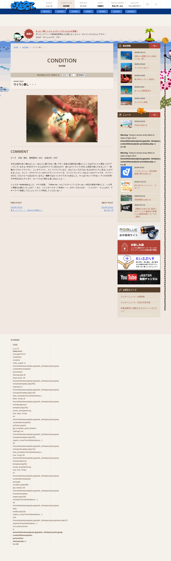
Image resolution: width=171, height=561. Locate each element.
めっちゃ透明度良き (142, 91)
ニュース (16, 348)
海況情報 (25, 47)
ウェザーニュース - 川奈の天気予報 (135, 302)
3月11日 (46, 12)
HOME (16, 47)
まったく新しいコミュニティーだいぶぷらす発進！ (57, 31)
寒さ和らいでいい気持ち (144, 79)
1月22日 (116, 12)
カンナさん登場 (140, 102)
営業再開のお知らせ (142, 200)
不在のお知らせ (140, 125)
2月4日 (88, 12)
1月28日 (102, 12)
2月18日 (75, 12)
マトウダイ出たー (141, 68)
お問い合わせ (147, 4)
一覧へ (155, 46)
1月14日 (131, 12)
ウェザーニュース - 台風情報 (133, 297)
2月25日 (60, 12)
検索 (156, 4)
